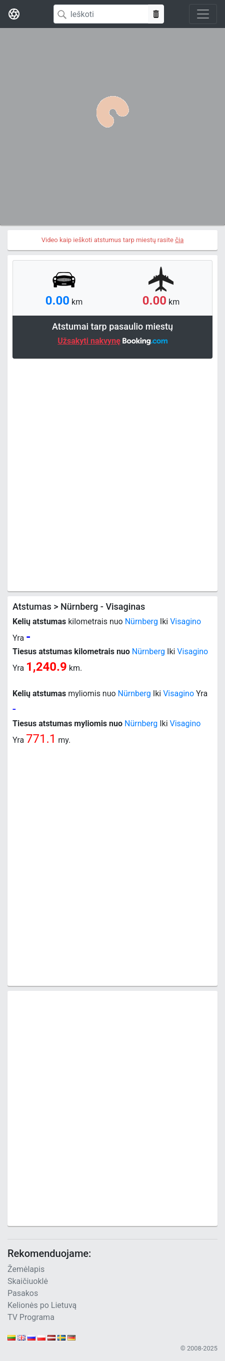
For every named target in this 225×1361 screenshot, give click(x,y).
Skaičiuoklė (28, 1281)
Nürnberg (141, 621)
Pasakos (23, 1293)
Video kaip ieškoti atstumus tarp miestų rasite (113, 240)
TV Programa (31, 1317)
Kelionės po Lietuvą (42, 1305)
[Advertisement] (112, 473)
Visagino (185, 621)
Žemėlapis (26, 1269)
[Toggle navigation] (203, 14)
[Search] (101, 14)
